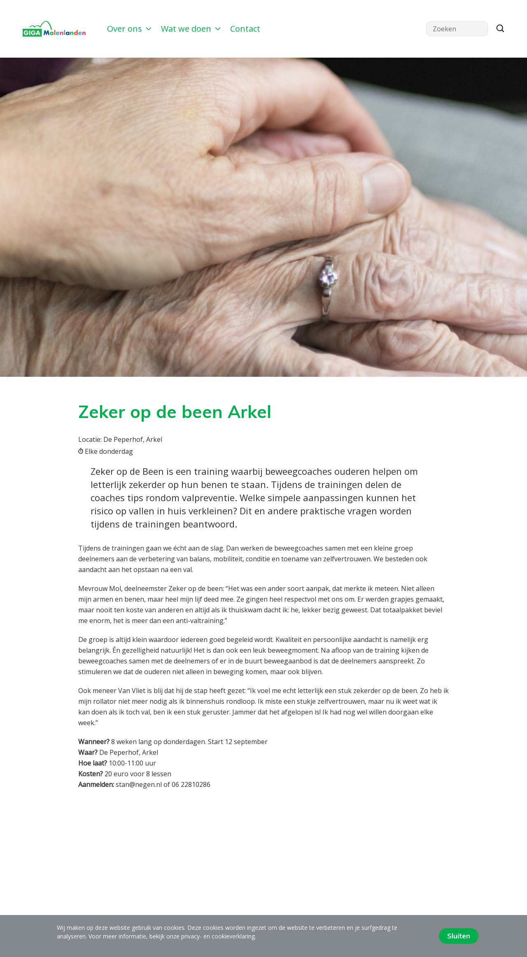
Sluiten (458, 935)
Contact (245, 28)
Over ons (129, 28)
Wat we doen (190, 28)
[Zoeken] (498, 29)
